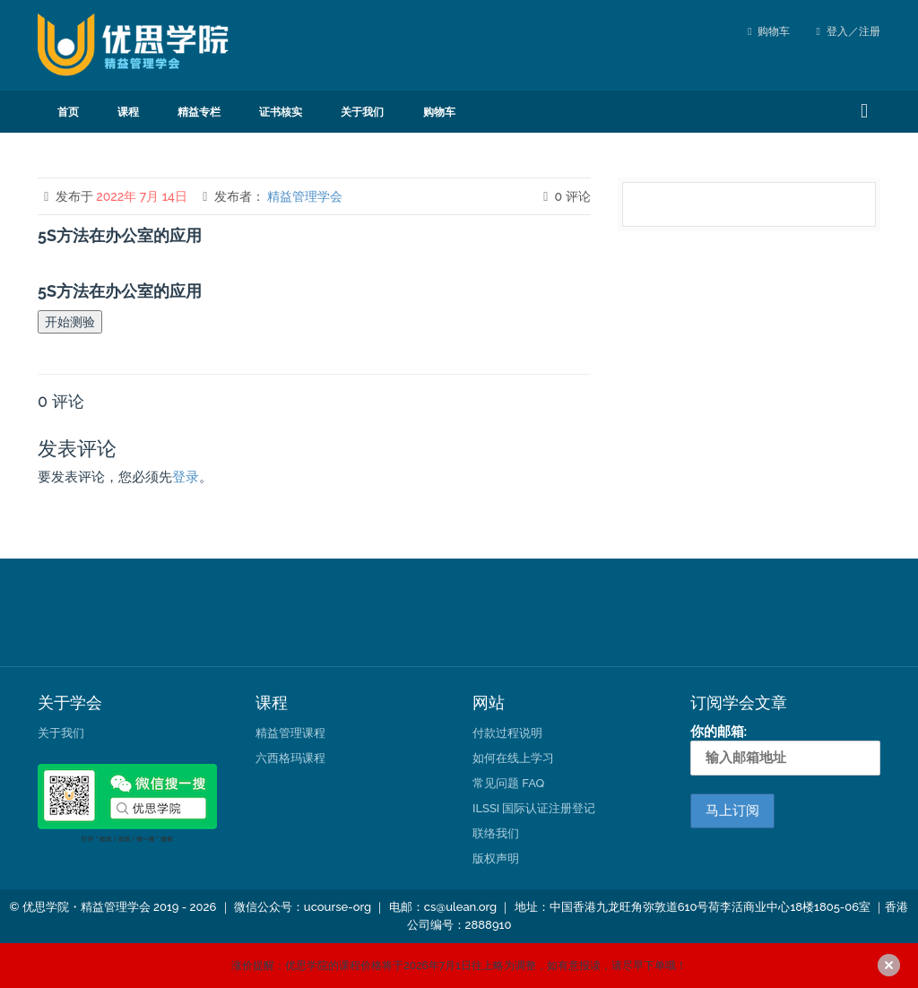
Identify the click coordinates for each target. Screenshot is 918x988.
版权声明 (495, 858)
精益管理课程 (290, 733)
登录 (185, 477)
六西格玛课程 (290, 758)
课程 (128, 112)
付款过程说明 (507, 733)
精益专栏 (199, 112)
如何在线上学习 (513, 758)
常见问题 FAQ (508, 783)
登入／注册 (848, 31)
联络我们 (495, 833)
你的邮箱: (785, 750)
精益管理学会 (304, 196)
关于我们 (362, 112)
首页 (68, 112)
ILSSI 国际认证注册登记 (533, 808)
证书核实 (280, 112)
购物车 (774, 31)
